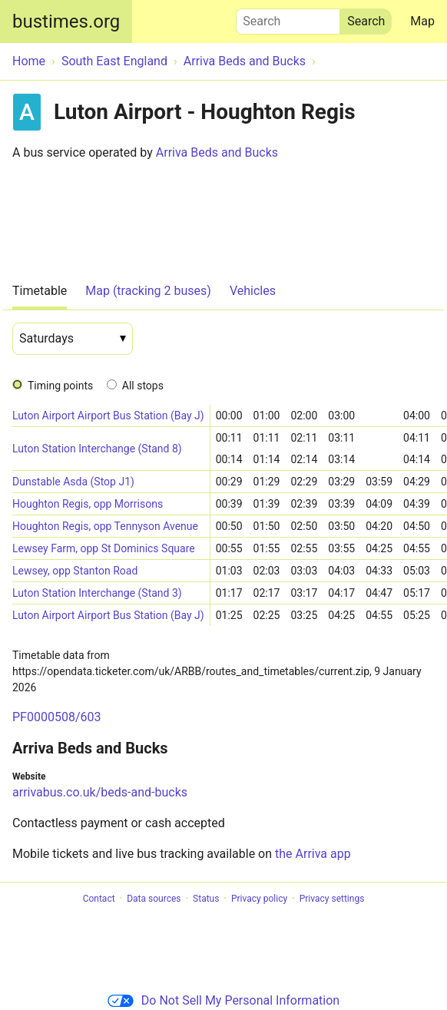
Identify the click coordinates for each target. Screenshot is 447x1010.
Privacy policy (259, 898)
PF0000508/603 (56, 717)
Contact (99, 898)
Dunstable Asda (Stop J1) (73, 481)
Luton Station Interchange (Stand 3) (97, 593)
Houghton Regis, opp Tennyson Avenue (105, 526)
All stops (143, 385)
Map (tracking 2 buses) (148, 290)
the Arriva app (313, 853)
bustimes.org (66, 21)
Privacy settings (332, 898)
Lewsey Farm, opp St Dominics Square (103, 548)
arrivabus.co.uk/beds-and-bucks (99, 792)
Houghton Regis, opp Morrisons (87, 504)
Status (206, 898)
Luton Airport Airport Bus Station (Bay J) (108, 415)
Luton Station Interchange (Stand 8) (97, 448)
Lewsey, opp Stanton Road (74, 571)
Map (422, 21)
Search (288, 17)
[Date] (72, 339)
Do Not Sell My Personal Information (223, 1000)
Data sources (153, 898)
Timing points (60, 385)
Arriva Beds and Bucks (217, 152)
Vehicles (253, 290)
